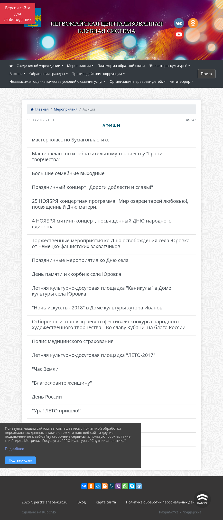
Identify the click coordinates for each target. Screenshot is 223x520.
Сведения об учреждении (38, 65)
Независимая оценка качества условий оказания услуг (56, 81)
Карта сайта (106, 502)
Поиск (206, 73)
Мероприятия (79, 65)
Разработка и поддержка (180, 512)
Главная (40, 109)
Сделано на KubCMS (39, 512)
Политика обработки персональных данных (163, 502)
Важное (16, 73)
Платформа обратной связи (121, 65)
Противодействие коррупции (97, 73)
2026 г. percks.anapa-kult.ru (44, 502)
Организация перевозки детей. (136, 81)
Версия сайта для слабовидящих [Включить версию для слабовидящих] (18, 13)
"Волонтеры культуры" (168, 65)
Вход (81, 502)
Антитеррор (180, 81)
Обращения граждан (47, 73)
